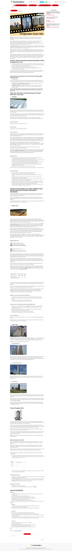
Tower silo (12, 337)
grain (14, 149)
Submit (42, 539)
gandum (39, 259)
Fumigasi (48, 20)
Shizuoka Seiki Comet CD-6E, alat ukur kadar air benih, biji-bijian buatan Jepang (53, 25)
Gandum (11, 37)
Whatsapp (47, 2)
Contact (42, 2)
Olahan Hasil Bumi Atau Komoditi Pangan (44, 5)
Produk (54, 5)
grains (34, 255)
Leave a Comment (27, 533)
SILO (26, 189)
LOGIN (12, 7)
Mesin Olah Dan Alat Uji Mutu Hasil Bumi (20, 5)
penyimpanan (21, 477)
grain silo (16, 530)
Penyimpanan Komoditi (32, 5)
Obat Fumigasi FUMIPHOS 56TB (52, 17)
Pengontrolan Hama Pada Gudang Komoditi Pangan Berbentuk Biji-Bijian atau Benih (53, 12)
